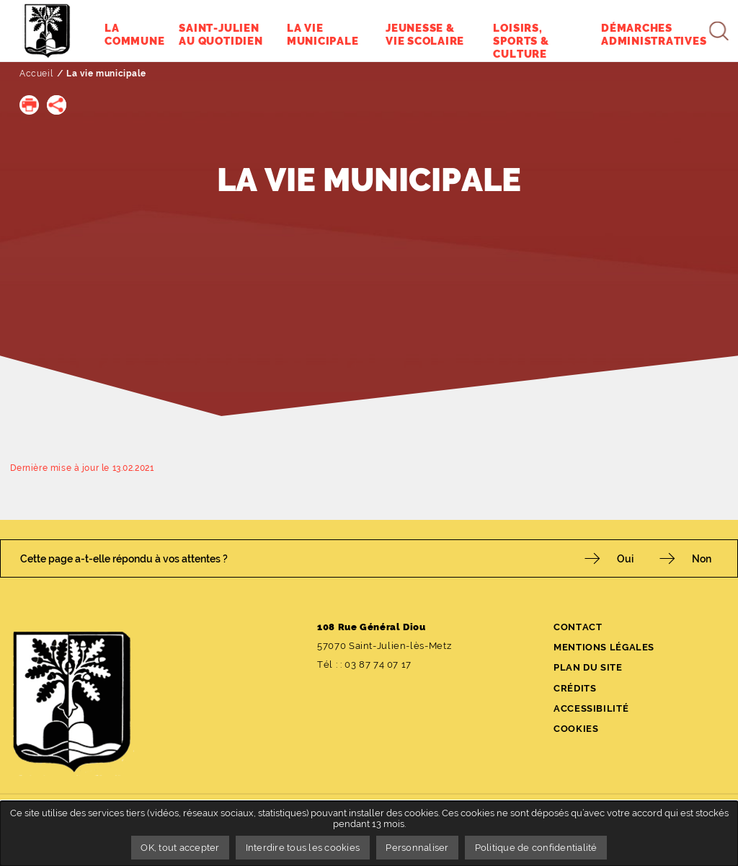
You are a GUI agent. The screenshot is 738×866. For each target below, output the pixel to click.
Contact (578, 627)
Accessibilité (591, 708)
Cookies (576, 728)
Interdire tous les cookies (303, 847)
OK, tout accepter (180, 847)
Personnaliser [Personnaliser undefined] (417, 847)
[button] (29, 105)
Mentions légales (604, 647)
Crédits (575, 688)
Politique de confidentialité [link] (536, 847)
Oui (625, 558)
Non (701, 558)
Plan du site (588, 667)
